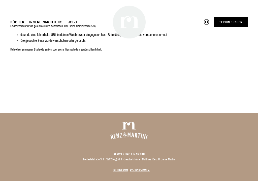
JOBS (72, 22)
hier (19, 49)
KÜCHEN (17, 22)
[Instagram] (206, 22)
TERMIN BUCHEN (230, 22)
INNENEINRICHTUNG (45, 22)
